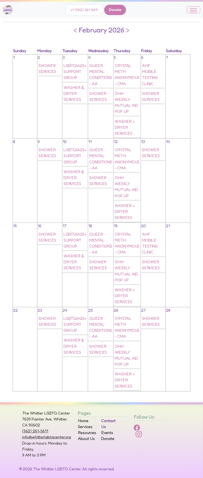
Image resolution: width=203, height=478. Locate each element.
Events (107, 432)
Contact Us (108, 423)
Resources (86, 432)
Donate (115, 9)
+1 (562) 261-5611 (84, 9)
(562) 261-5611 (35, 431)
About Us (86, 438)
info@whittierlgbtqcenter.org (46, 437)
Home (83, 420)
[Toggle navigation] (193, 9)
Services (85, 426)
